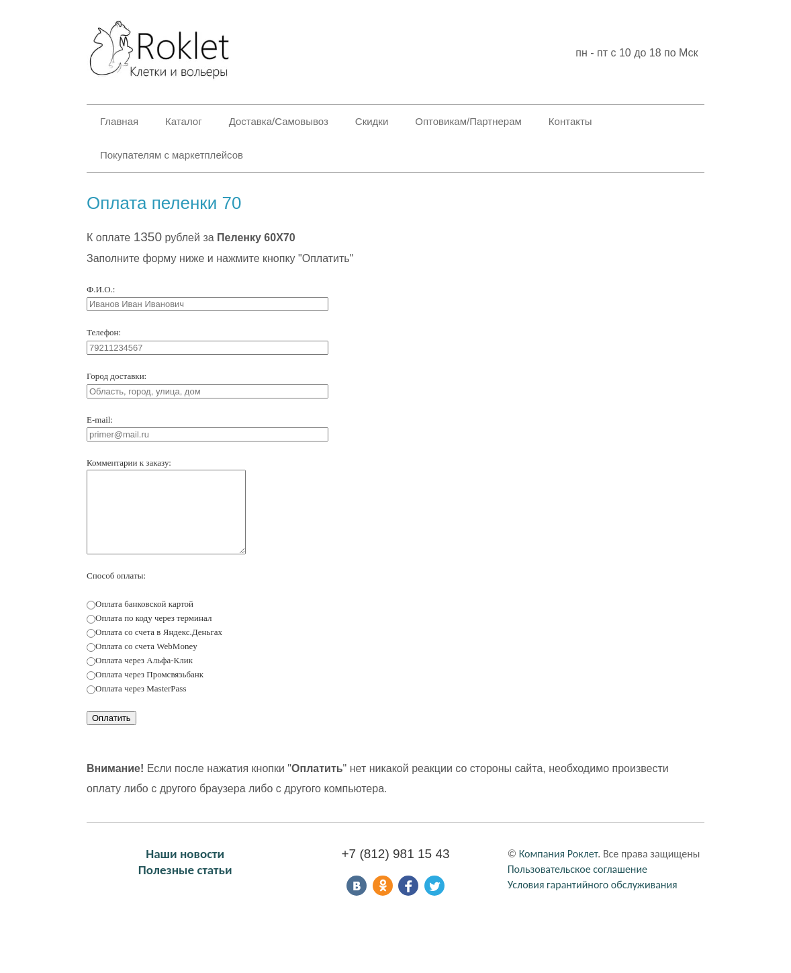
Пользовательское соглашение (577, 882)
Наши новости (185, 867)
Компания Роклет (558, 867)
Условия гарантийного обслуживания (593, 898)
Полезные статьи (185, 883)
